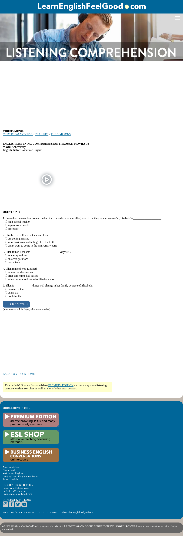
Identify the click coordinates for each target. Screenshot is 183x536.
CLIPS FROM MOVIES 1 (18, 134)
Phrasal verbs (9, 470)
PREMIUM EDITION (61, 385)
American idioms (11, 467)
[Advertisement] (91, 95)
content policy (156, 526)
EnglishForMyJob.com (14, 491)
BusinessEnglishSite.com (16, 488)
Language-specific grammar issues (20, 476)
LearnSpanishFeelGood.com (17, 494)
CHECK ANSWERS (16, 304)
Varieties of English (13, 473)
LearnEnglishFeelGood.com (29, 526)
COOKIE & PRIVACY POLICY (31, 512)
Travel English (10, 479)
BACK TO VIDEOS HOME (19, 373)
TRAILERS (41, 134)
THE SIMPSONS (61, 134)
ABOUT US (8, 512)
